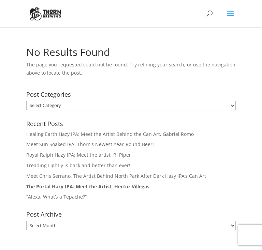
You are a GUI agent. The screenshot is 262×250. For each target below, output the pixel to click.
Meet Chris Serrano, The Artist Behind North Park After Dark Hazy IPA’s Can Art (116, 176)
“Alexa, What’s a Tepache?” (56, 196)
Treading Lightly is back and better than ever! (78, 165)
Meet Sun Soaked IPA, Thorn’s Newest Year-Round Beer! (90, 144)
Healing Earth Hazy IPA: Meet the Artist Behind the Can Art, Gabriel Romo (110, 134)
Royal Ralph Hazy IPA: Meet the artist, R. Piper (78, 155)
